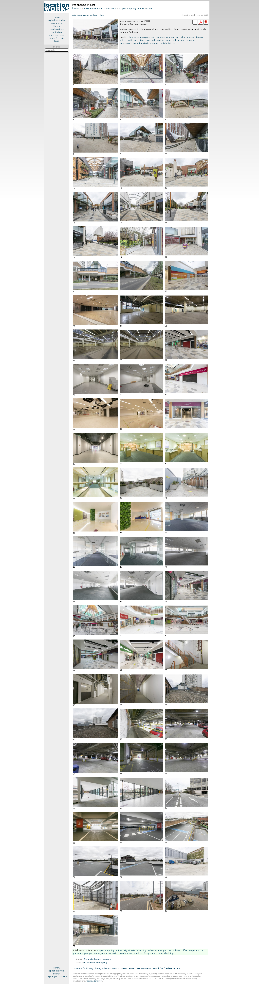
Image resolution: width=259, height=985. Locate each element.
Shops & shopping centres (97, 958)
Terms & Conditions (94, 981)
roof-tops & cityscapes (145, 43)
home (57, 17)
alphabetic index (56, 20)
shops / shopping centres (131, 8)
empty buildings (167, 43)
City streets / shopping (95, 962)
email (156, 968)
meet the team (56, 34)
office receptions (136, 40)
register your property (57, 976)
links (56, 40)
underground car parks (183, 40)
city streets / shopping (167, 37)
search (56, 973)
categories (56, 23)
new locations (57, 29)
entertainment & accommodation (100, 8)
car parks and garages (158, 40)
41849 (149, 8)
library (57, 26)
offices (123, 40)
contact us (57, 32)
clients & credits (57, 37)
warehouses (126, 43)
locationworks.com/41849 (195, 15)
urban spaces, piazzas (191, 37)
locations (76, 8)
